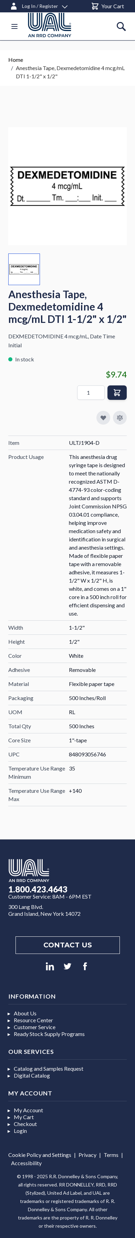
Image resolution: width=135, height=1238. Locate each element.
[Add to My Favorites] (103, 418)
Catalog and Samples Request (48, 1068)
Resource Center (33, 1020)
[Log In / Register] (39, 5)
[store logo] (58, 24)
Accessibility (26, 1163)
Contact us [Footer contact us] (67, 945)
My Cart (24, 1117)
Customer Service (34, 1027)
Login (20, 1130)
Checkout (25, 1124)
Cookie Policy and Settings (39, 1154)
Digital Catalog (32, 1075)
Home (15, 59)
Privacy (87, 1154)
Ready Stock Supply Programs (49, 1034)
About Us (25, 1013)
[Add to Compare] (120, 418)
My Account (28, 1110)
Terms (111, 1154)
